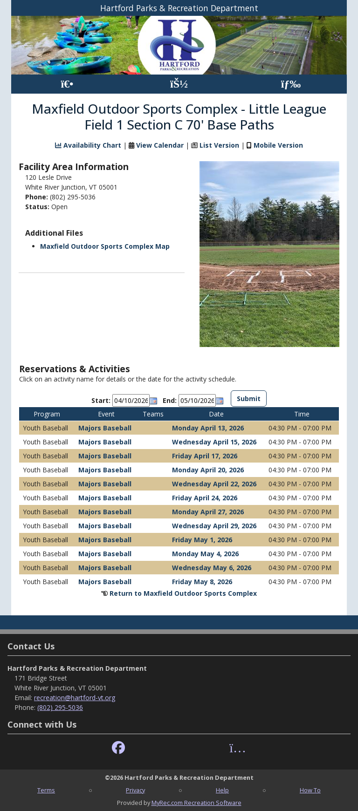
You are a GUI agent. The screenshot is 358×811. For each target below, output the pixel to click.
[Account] (179, 84)
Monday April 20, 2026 (208, 469)
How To (310, 790)
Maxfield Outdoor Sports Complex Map (105, 246)
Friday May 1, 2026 (202, 539)
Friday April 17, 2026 (204, 455)
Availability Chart (88, 145)
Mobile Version (278, 145)
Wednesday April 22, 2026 (214, 483)
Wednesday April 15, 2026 (214, 441)
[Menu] (291, 84)
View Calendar (160, 145)
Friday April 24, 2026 (204, 497)
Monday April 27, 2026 (208, 511)
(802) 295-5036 (60, 707)
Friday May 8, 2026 (202, 581)
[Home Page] (67, 84)
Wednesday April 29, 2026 (214, 525)
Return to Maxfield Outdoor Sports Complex (183, 593)
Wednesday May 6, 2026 (211, 567)
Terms (46, 790)
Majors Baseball (104, 427)
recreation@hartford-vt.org (74, 697)
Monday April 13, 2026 (208, 427)
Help (222, 790)
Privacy (135, 790)
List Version (219, 145)
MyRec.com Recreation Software (196, 802)
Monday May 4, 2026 (205, 553)
